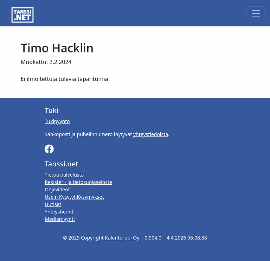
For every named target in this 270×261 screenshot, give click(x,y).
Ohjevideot (57, 189)
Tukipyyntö (57, 121)
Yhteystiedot (59, 211)
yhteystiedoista (150, 134)
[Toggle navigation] (256, 13)
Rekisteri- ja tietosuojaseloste (78, 182)
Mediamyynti (60, 219)
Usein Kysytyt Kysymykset (74, 196)
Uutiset (53, 204)
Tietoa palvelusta (64, 174)
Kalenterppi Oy (122, 237)
